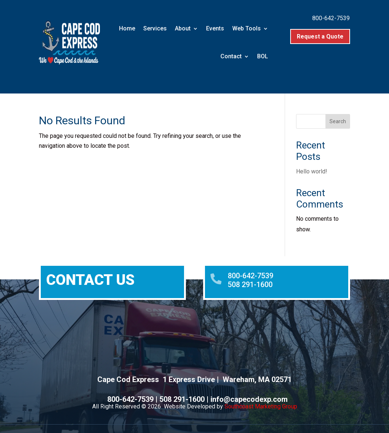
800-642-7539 (331, 18)
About (183, 28)
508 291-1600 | (184, 399)
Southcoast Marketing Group (260, 406)
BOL (262, 56)
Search (337, 121)
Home (127, 28)
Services (155, 28)
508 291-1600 (250, 284)
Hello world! (311, 171)
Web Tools (246, 28)
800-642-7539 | (133, 399)
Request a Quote (320, 36)
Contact (231, 56)
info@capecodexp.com (249, 399)
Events (215, 28)
